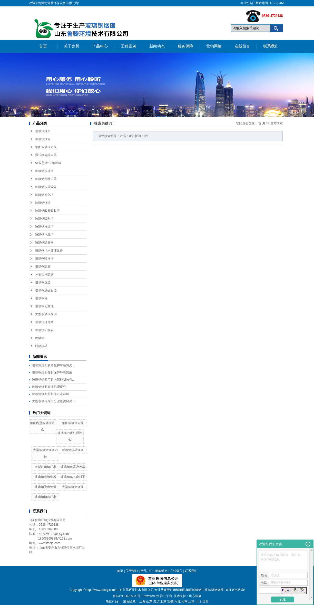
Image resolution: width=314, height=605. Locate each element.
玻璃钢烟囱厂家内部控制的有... (53, 379)
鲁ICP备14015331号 (127, 596)
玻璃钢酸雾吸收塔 (47, 211)
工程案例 (128, 46)
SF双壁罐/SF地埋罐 (48, 163)
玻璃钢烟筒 (43, 139)
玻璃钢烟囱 (43, 131)
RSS (273, 3)
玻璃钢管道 (43, 282)
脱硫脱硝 (41, 346)
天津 (198, 601)
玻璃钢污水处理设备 (49, 250)
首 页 (261, 123)
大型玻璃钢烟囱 (46, 314)
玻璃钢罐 (41, 298)
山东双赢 (195, 596)
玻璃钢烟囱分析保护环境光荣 (52, 372)
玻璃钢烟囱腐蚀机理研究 (49, 387)
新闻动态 (157, 46)
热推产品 (112, 601)
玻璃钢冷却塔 (44, 322)
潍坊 (156, 601)
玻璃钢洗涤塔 (44, 226)
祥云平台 (166, 596)
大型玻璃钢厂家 (45, 467)
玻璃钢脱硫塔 (44, 171)
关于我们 (132, 571)
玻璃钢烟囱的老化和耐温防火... (53, 365)
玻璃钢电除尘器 (46, 179)
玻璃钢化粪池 (44, 306)
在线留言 (242, 46)
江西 (205, 601)
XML (282, 3)
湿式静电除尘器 (46, 155)
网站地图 (262, 3)
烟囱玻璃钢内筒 (46, 147)
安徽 (170, 601)
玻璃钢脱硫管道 (46, 290)
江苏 (191, 601)
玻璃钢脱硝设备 (46, 187)
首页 (43, 46)
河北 (177, 601)
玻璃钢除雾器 (44, 242)
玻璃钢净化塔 (44, 195)
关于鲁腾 (71, 46)
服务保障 (185, 46)
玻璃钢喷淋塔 (44, 258)
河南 (184, 601)
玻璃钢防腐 (43, 266)
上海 (142, 601)
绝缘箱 (39, 338)
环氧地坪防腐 (44, 274)
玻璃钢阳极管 (44, 330)
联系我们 (271, 46)
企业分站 (247, 3)
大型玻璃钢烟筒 (73, 487)
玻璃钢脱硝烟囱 (73, 450)
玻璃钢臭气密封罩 (73, 477)
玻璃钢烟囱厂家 (45, 497)
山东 (149, 601)
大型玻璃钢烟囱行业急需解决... (53, 401)
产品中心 (100, 46)
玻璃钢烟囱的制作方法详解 (50, 394)
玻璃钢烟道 (43, 203)
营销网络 (214, 46)
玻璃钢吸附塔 (44, 218)
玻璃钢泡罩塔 (44, 234)
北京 (163, 601)
